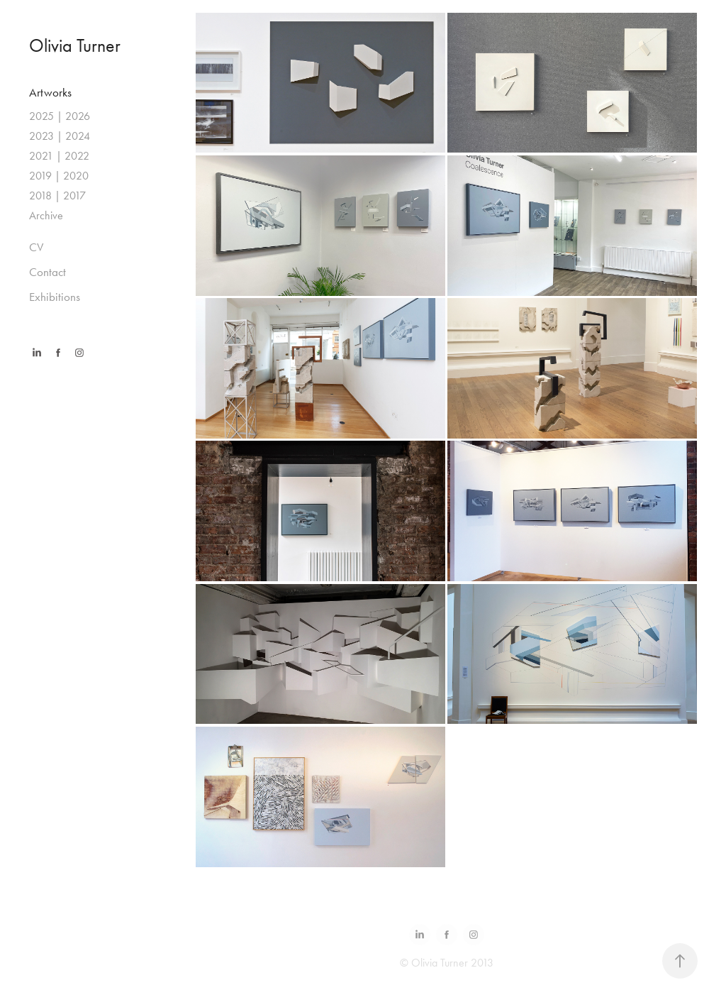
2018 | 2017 (57, 195)
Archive (46, 215)
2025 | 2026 (59, 116)
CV (36, 247)
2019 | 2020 (59, 175)
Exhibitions (54, 297)
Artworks (50, 92)
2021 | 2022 (59, 156)
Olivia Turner (75, 46)
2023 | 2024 (59, 136)
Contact (47, 272)
